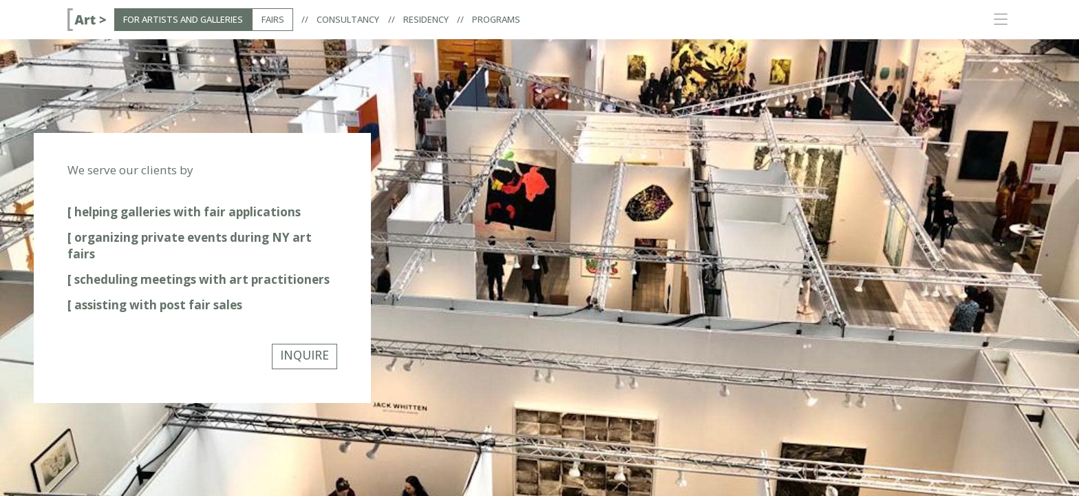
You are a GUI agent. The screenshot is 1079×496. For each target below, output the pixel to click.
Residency (426, 19)
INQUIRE (304, 355)
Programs (496, 19)
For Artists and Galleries (183, 19)
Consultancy (348, 19)
